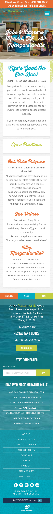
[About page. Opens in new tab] (26, 434)
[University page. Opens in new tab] (26, 471)
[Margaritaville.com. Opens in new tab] (26, 423)
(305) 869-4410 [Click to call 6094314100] (27, 327)
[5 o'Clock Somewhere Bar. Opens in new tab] (26, 402)
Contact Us (26, 348)
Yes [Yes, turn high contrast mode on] (35, 500)
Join (43, 372)
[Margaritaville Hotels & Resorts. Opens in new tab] (26, 413)
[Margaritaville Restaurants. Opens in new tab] (26, 392)
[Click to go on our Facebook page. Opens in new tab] (16, 485)
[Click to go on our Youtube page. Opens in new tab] (32, 485)
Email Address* (9, 366)
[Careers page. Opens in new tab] (26, 465)
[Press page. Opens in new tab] (26, 460)
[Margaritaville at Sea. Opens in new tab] (26, 418)
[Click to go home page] (13, 11)
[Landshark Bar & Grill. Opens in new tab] (26, 397)
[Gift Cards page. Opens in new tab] (26, 476)
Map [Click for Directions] (44, 296)
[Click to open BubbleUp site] (27, 508)
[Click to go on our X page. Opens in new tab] (21, 485)
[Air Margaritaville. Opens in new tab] (26, 408)
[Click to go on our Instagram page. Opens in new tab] (27, 485)
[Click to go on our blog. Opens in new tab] (37, 485)
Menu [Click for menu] (26, 296)
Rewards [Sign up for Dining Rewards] (9, 296)
